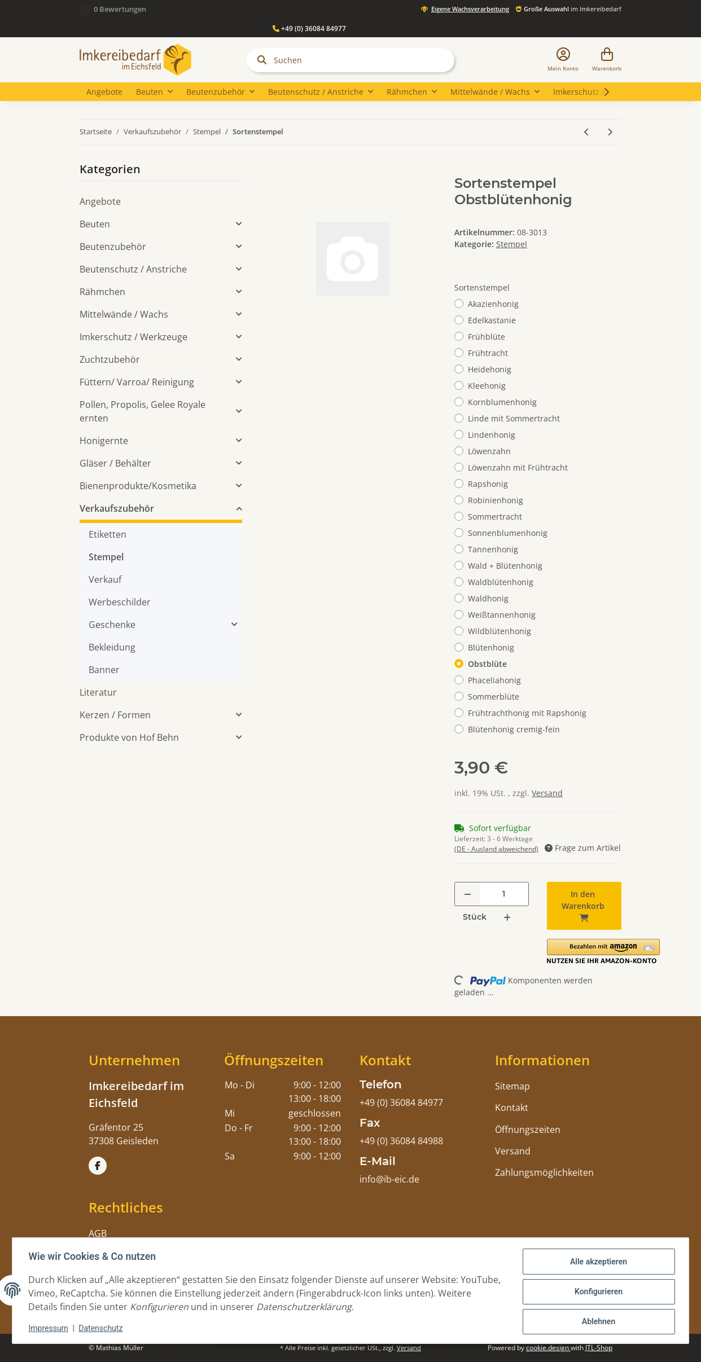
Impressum (50, 1328)
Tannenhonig (493, 549)
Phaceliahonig (494, 680)
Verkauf (105, 579)
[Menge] (504, 894)
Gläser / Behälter (115, 463)
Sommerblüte (493, 696)
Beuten (95, 224)
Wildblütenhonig (499, 631)
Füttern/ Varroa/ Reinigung (137, 382)
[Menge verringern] (467, 894)
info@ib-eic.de (389, 1179)
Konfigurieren (596, 1291)
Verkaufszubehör (117, 508)
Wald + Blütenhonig (505, 565)
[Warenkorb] (606, 60)
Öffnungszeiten (527, 1129)
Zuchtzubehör (110, 359)
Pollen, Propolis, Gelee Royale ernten (142, 411)
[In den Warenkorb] (278, 169)
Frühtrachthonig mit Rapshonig (527, 713)
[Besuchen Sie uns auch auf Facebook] (98, 1166)
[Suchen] (350, 60)
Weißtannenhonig (502, 614)
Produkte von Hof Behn (129, 737)
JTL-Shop (598, 1347)
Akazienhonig (493, 303)
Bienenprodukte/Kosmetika (138, 486)
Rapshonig (488, 483)
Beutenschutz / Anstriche (133, 269)
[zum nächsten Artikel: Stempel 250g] (609, 132)
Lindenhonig (491, 434)
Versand (547, 793)
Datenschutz (103, 1328)
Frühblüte (486, 336)
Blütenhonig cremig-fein (514, 729)
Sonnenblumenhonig (507, 533)
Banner (104, 670)
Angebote (100, 201)
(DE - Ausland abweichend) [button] (496, 849)
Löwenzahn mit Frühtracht (518, 467)
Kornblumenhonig (502, 402)
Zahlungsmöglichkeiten (544, 1172)
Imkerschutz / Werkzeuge (133, 337)
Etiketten (107, 534)
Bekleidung (112, 647)
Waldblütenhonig (500, 582)
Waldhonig (488, 598)
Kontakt (511, 1107)
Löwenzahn (489, 451)
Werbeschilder (120, 602)
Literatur (98, 692)
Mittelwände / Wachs (124, 314)
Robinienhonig (495, 500)
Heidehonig (489, 369)
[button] (563, 60)
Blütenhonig (491, 647)
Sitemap (512, 1086)
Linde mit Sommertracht (514, 418)
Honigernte (104, 440)
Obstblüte (487, 663)
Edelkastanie (492, 320)
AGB (98, 1233)
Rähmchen (102, 291)
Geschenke (112, 624)
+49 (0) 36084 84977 (309, 28)
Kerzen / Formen (115, 715)
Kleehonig (487, 385)
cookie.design (548, 1347)
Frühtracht (488, 353)
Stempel (511, 244)
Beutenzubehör (113, 246)
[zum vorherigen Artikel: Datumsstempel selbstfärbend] (586, 132)
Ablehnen (596, 1320)
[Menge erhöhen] (507, 917)
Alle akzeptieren (596, 1262)
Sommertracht (495, 516)
